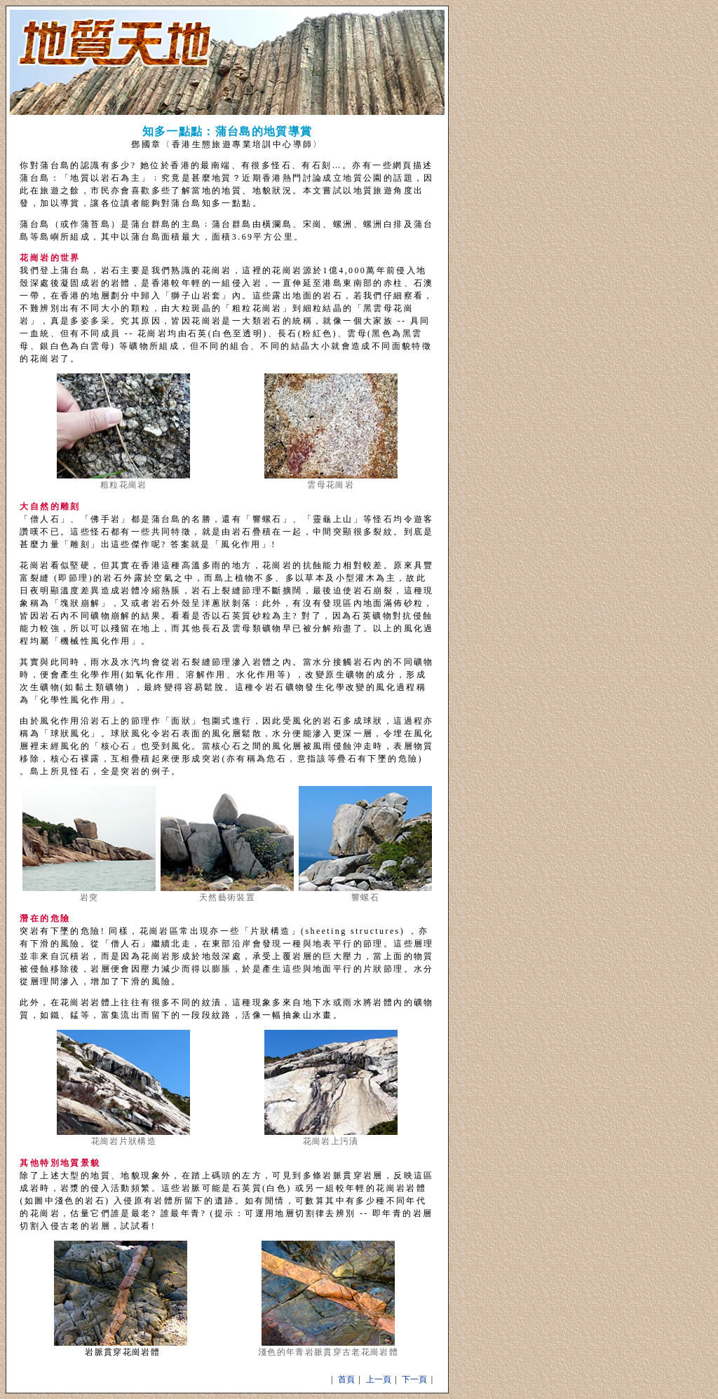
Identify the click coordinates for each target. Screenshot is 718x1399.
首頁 (346, 1379)
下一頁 (414, 1379)
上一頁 (378, 1379)
